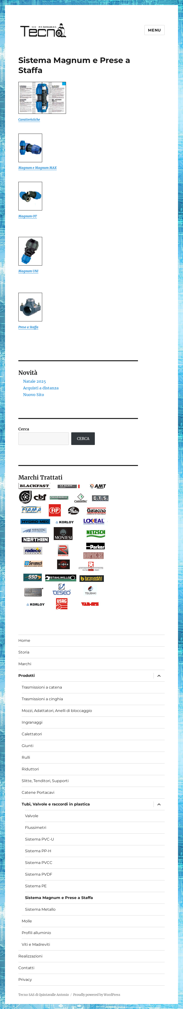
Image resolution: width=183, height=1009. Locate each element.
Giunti (27, 745)
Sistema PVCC (38, 862)
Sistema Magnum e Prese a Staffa (59, 897)
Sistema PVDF (38, 874)
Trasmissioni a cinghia (42, 699)
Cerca (23, 429)
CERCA (83, 438)
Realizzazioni (30, 956)
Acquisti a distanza (41, 388)
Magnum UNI (28, 271)
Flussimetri (35, 827)
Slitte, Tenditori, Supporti (45, 781)
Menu (154, 30)
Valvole (31, 816)
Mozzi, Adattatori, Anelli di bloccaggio (57, 710)
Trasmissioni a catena (42, 687)
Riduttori (30, 769)
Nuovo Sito (33, 394)
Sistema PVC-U (39, 839)
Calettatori (32, 734)
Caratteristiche (29, 120)
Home (24, 640)
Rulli (26, 757)
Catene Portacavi (38, 792)
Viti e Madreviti (36, 944)
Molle (27, 921)
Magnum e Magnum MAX (37, 168)
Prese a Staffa (28, 327)
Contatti (26, 968)
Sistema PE (36, 886)
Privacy (25, 979)
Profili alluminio (36, 933)
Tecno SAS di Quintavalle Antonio (43, 995)
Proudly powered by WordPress (96, 995)
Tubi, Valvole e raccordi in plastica (56, 804)
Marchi (24, 664)
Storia (23, 652)
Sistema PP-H (38, 851)
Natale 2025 (34, 381)
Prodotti (26, 675)
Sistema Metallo (40, 909)
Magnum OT (27, 216)
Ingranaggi (32, 722)
